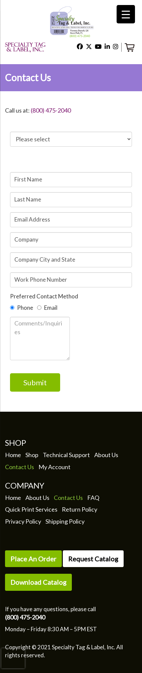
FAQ (93, 497)
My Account (54, 466)
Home (13, 454)
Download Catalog (38, 582)
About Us (106, 454)
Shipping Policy (65, 521)
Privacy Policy (23, 521)
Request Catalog (93, 559)
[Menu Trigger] (126, 14)
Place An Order (33, 559)
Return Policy (79, 509)
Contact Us (19, 466)
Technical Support (66, 454)
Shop (31, 454)
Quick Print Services (31, 509)
